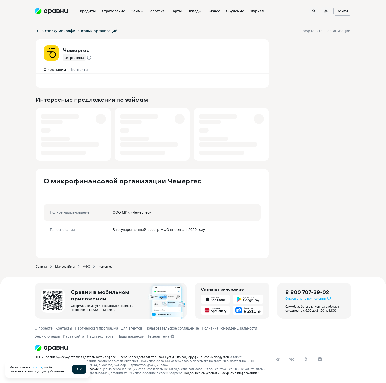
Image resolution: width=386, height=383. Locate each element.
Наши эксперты (100, 336)
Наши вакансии (130, 336)
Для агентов (131, 328)
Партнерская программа (96, 328)
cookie (37, 367)
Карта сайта (73, 336)
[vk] (291, 359)
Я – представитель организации (322, 30)
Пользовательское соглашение (172, 328)
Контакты (79, 69)
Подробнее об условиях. (202, 373)
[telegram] (277, 359)
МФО (86, 266)
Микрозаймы (65, 266)
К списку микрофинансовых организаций (77, 30)
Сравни (41, 266)
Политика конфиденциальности (229, 328)
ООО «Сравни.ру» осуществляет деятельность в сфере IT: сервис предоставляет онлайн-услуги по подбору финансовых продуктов (132, 357)
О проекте (44, 328)
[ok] (305, 359)
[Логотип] (151, 348)
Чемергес (105, 266)
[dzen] (319, 359)
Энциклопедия (47, 336)
